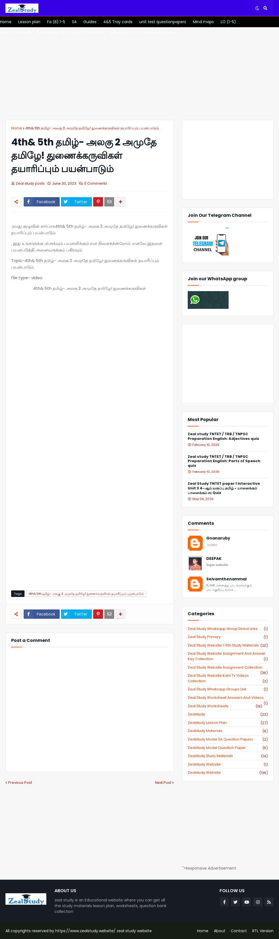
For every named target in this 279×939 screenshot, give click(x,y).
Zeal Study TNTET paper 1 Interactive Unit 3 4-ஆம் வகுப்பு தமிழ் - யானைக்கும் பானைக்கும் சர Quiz (224, 488)
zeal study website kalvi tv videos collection (228, 678)
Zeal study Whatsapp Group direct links (228, 629)
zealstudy (228, 714)
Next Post (163, 782)
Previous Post (20, 782)
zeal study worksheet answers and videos (228, 697)
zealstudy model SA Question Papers (228, 739)
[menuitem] (5, 21)
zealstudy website (228, 764)
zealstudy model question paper (228, 748)
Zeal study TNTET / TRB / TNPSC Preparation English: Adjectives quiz (223, 436)
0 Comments (95, 183)
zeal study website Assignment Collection (228, 667)
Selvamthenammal (226, 579)
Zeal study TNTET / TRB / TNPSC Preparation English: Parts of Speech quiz (224, 461)
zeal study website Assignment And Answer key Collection (228, 656)
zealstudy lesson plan (228, 722)
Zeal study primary (228, 637)
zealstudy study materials (228, 756)
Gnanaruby (218, 538)
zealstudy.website (228, 772)
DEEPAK (214, 558)
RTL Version (263, 931)
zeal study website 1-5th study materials (228, 645)
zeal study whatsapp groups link (228, 689)
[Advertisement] (139, 73)
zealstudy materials (228, 731)
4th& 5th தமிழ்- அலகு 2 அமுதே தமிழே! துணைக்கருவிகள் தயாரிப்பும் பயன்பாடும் (92, 128)
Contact (239, 931)
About (219, 931)
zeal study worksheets (225, 706)
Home (16, 128)
